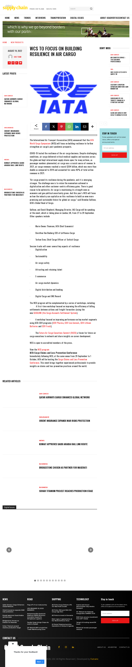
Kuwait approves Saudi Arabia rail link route (14, 163)
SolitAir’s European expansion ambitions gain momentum (119, 87)
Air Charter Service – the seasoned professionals (118, 59)
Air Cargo (8, 96)
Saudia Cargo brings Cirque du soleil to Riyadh (38, 623)
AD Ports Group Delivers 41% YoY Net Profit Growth (62, 605)
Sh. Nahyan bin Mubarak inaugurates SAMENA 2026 (85, 612)
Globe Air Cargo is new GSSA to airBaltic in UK (118, 114)
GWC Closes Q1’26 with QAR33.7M (118, 73)
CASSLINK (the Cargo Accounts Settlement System (55, 312)
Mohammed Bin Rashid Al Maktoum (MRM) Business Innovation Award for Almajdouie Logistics (36, 616)
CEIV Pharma (58, 322)
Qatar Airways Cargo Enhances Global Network (13, 101)
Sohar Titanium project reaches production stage (66, 491)
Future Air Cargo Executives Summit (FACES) (58, 332)
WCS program (43, 349)
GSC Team (17, 56)
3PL (111, 69)
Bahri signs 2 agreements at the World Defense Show (62, 620)
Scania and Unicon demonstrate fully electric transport (85, 606)
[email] (114, 148)
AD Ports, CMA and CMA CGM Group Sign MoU (62, 611)
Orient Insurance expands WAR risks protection (12, 133)
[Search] (91, 9)
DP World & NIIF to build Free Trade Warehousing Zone (37, 628)
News (6, 159)
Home (5, 42)
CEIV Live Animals (72, 322)
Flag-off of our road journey (37, 605)
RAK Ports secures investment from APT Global (87, 618)
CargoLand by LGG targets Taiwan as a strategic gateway (117, 100)
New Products (17, 42)
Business (8, 189)
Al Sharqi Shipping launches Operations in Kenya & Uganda (63, 625)
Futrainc (94, 659)
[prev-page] (101, 123)
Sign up (114, 155)
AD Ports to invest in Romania (62, 615)
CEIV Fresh (46, 326)
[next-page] (105, 123)
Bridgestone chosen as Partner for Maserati (14, 193)
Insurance (8, 127)
